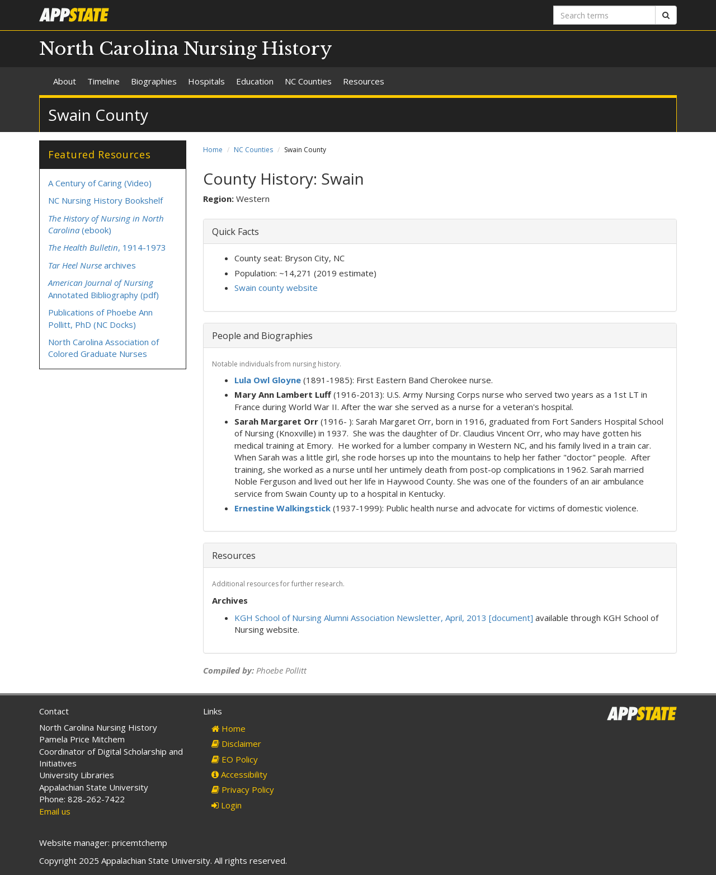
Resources (363, 81)
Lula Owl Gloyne (267, 379)
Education (255, 81)
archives (92, 265)
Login (226, 805)
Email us (54, 811)
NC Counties (308, 81)
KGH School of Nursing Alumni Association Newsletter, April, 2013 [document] (383, 617)
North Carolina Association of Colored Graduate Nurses (103, 347)
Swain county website (276, 287)
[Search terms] (604, 15)
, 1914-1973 (107, 247)
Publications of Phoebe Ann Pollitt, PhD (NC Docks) (100, 318)
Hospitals (206, 81)
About (64, 81)
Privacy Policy (242, 789)
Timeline (103, 81)
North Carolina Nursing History (185, 48)
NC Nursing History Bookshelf (105, 200)
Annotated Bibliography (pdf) (103, 288)
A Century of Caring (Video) (100, 183)
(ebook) (106, 224)
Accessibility (239, 774)
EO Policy (234, 759)
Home (213, 149)
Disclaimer (236, 743)
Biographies (154, 81)
